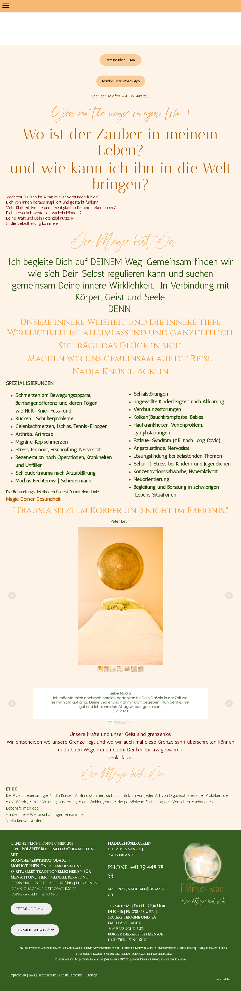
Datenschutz (47, 975)
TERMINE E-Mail (31, 908)
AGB (32, 975)
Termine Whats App (35, 930)
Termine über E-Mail (120, 60)
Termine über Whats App (120, 81)
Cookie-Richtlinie (71, 975)
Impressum (17, 975)
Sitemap (91, 975)
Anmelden (224, 979)
